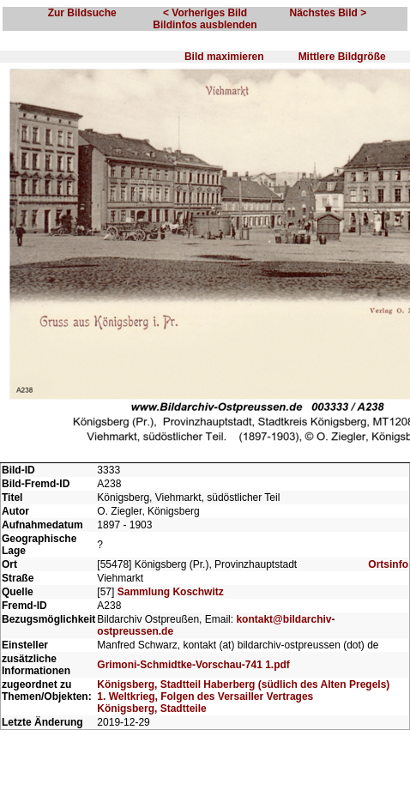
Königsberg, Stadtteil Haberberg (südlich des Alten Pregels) (243, 684)
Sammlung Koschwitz (171, 592)
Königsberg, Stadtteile (151, 709)
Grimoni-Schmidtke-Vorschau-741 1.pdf (193, 665)
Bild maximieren (224, 57)
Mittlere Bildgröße (342, 57)
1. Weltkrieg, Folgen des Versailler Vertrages (205, 696)
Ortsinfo (388, 564)
